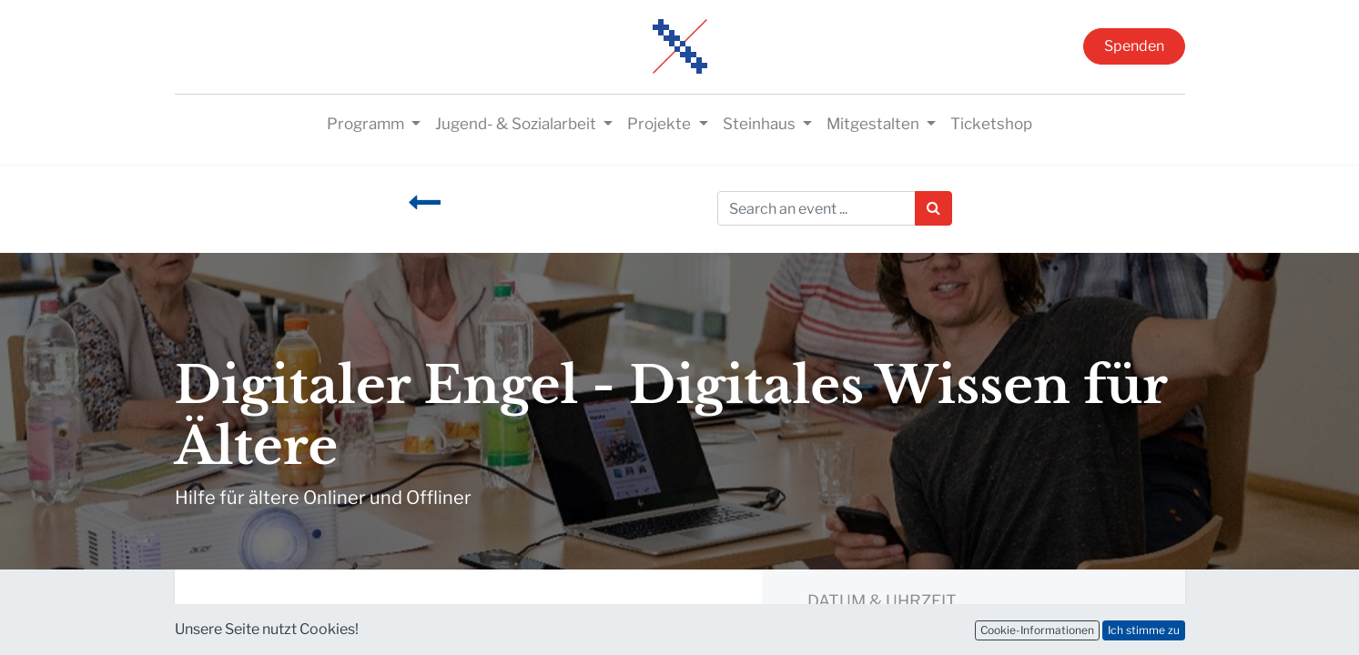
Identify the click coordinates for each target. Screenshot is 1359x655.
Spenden (1134, 46)
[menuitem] (991, 125)
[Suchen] (933, 208)
